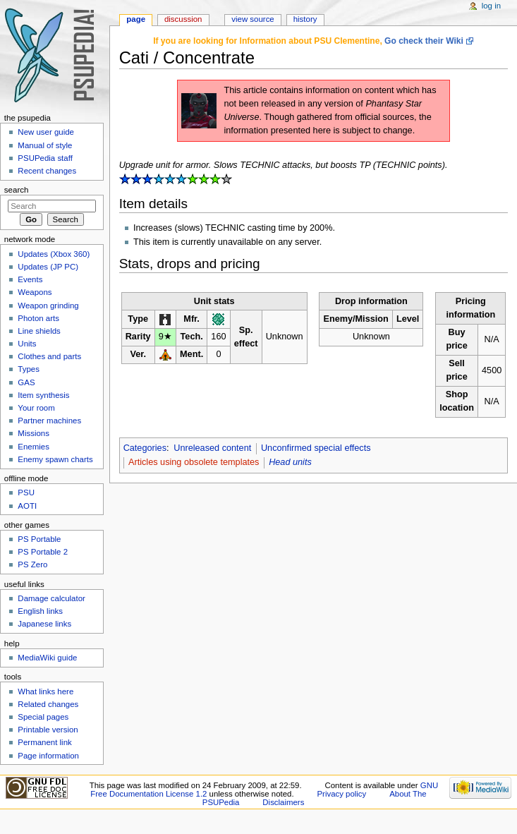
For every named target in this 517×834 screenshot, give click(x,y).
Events (30, 279)
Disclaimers (283, 802)
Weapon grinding (48, 305)
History (305, 19)
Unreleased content (212, 448)
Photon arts (38, 318)
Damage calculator (51, 598)
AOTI (27, 506)
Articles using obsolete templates (193, 462)
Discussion (183, 19)
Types (28, 369)
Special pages (43, 717)
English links (40, 611)
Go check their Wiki (423, 41)
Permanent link (44, 742)
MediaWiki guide (47, 657)
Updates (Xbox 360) (54, 254)
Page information (48, 755)
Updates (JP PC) (48, 266)
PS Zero (32, 564)
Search (16, 190)
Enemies (33, 446)
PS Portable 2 (43, 552)
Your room (36, 408)
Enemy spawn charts (55, 459)
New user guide (46, 132)
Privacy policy (341, 794)
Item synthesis (43, 395)
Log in (491, 5)
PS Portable (39, 539)
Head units (290, 462)
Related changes (48, 704)
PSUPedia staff (45, 158)
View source (252, 19)
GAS (26, 382)
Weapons (34, 292)
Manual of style (45, 145)
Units (27, 343)
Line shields (39, 331)
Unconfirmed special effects (316, 448)
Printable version (48, 729)
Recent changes (47, 171)
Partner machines (49, 420)
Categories (144, 448)
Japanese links (44, 624)
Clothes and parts (49, 356)
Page (135, 19)
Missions (33, 433)
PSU (26, 492)
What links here (45, 691)
